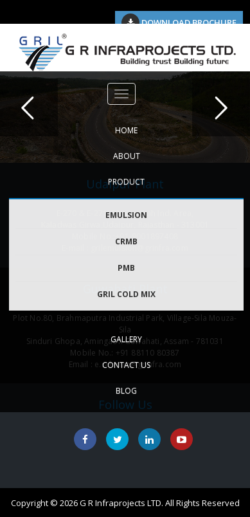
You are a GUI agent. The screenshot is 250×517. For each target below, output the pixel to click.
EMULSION (126, 215)
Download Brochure (179, 22)
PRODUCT (126, 181)
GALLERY (126, 339)
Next (221, 107)
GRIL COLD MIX (126, 294)
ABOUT (126, 155)
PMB (126, 267)
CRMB (126, 241)
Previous (29, 107)
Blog (126, 390)
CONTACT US (126, 364)
